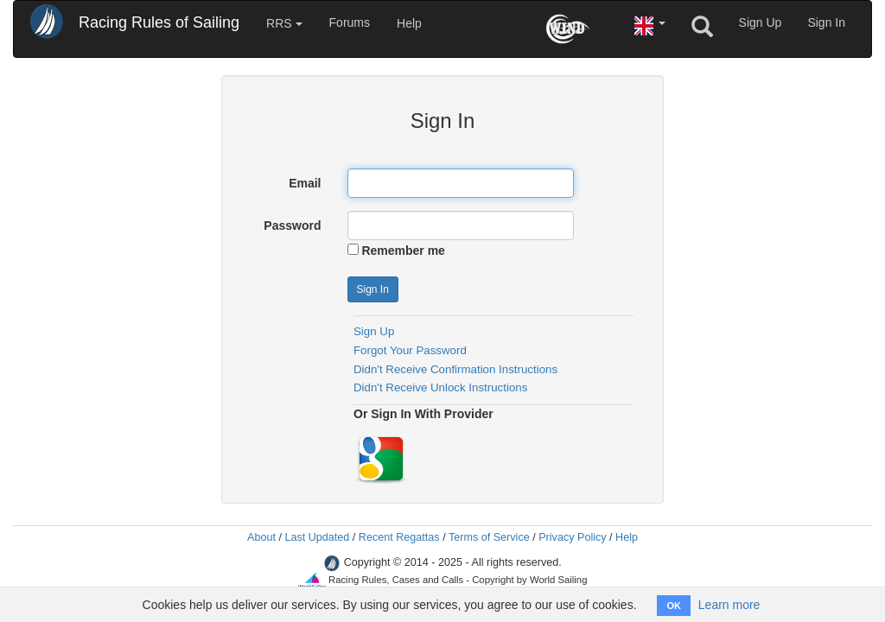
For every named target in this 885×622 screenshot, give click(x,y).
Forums (349, 22)
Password (292, 225)
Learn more (729, 605)
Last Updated (316, 537)
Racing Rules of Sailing (159, 22)
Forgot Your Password (410, 350)
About (261, 537)
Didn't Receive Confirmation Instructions (455, 369)
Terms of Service (489, 537)
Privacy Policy (572, 537)
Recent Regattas (399, 537)
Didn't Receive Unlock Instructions (440, 387)
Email (305, 183)
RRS (284, 23)
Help (409, 23)
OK (673, 605)
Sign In (826, 22)
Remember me (403, 250)
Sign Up (760, 22)
